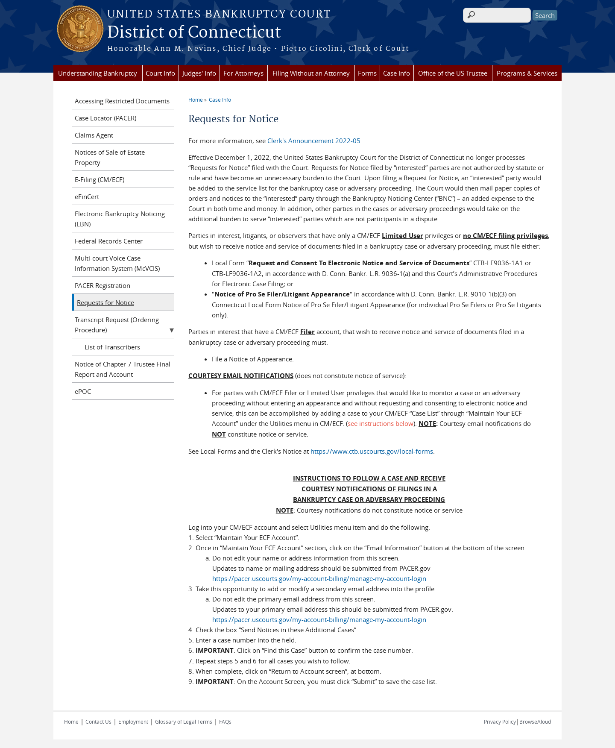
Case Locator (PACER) (105, 118)
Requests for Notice (105, 302)
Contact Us (98, 721)
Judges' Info (199, 73)
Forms (367, 73)
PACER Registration (102, 285)
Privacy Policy (500, 721)
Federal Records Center (109, 241)
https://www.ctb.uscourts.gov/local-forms (371, 451)
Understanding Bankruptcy (97, 73)
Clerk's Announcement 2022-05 (313, 140)
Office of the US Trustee (452, 73)
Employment (133, 721)
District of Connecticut (194, 33)
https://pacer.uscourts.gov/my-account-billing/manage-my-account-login (319, 578)
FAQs (225, 721)
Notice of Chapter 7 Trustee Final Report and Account (122, 369)
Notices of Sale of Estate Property (110, 157)
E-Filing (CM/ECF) (99, 179)
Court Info (160, 73)
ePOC (83, 391)
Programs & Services (527, 73)
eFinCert (87, 196)
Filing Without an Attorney (311, 73)
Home (195, 99)
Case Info (396, 73)
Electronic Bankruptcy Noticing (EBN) (120, 218)
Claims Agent (94, 135)
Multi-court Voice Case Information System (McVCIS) (117, 263)
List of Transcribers (112, 347)
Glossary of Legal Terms (183, 721)
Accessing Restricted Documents (122, 101)
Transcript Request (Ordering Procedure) (117, 324)
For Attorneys (243, 73)
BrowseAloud (535, 721)
